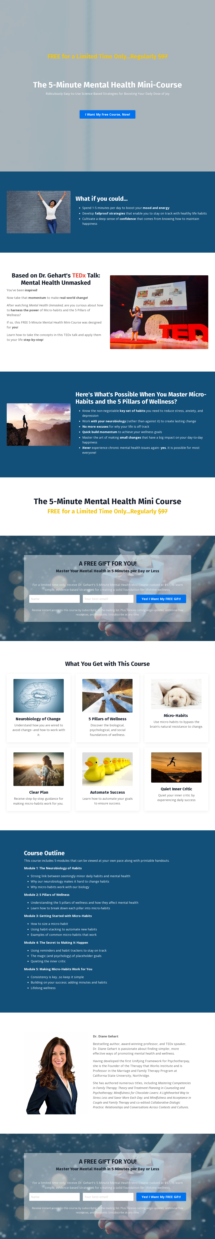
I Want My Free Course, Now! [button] (124, 114)
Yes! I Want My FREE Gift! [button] (140, 1209)
